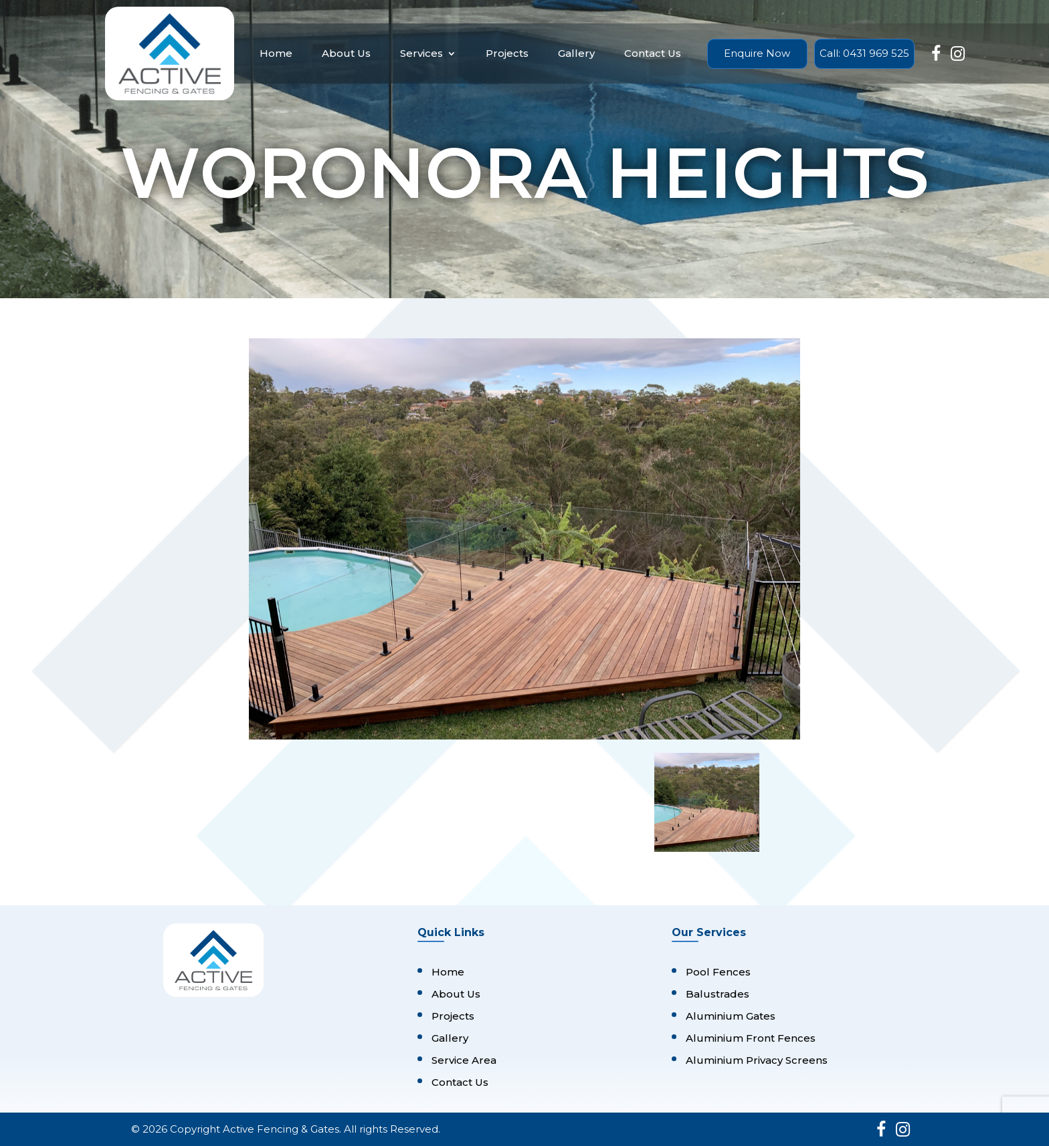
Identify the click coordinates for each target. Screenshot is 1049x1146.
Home (276, 53)
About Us (346, 53)
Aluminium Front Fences (751, 1038)
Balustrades (717, 994)
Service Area (464, 1060)
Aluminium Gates (730, 1016)
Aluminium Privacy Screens (757, 1060)
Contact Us (652, 53)
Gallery (576, 53)
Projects (507, 53)
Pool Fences (718, 971)
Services (421, 53)
